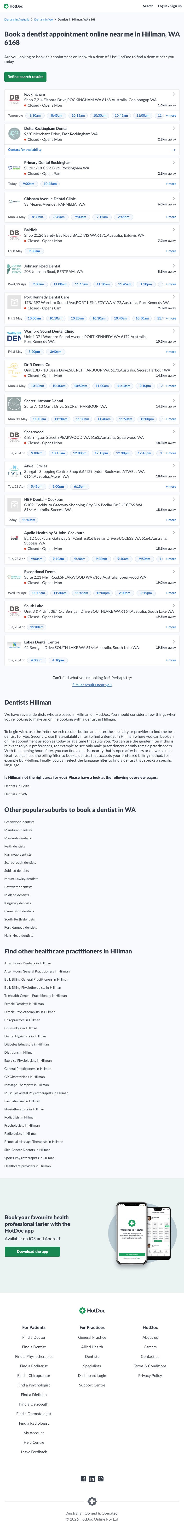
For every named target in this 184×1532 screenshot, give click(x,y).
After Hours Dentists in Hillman (27, 963)
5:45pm (36, 486)
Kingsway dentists (17, 903)
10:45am (121, 115)
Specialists (92, 1366)
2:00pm (124, 593)
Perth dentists (14, 846)
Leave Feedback (34, 1452)
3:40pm (56, 352)
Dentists (92, 1357)
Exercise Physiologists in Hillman (28, 1060)
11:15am (81, 284)
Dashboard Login (92, 1376)
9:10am (58, 559)
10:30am (99, 115)
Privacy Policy (150, 1376)
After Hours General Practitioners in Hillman (37, 971)
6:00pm (58, 486)
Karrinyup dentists (17, 854)
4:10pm (58, 660)
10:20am (77, 318)
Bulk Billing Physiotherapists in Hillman (32, 987)
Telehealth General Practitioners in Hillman (35, 996)
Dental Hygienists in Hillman (25, 1036)
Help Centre (34, 1442)
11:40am (104, 419)
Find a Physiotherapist (34, 1357)
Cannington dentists (19, 911)
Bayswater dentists (18, 887)
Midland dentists (16, 895)
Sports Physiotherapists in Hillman (29, 1158)
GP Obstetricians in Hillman (24, 1077)
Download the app (32, 1252)
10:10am (56, 318)
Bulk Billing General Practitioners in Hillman (36, 979)
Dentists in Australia (16, 19)
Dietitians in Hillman (19, 1052)
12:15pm (101, 453)
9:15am (102, 217)
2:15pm (146, 593)
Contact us (150, 1357)
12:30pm (123, 453)
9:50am (144, 559)
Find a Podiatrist (34, 1366)
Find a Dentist (34, 1347)
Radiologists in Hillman (21, 1133)
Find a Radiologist (34, 1423)
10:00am (34, 318)
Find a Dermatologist (34, 1414)
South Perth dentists (19, 919)
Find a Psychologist (33, 1385)
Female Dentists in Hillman (24, 1004)
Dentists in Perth (16, 786)
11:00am (143, 115)
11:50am (125, 419)
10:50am (142, 318)
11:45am (124, 284)
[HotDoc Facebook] (83, 1479)
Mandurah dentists (18, 830)
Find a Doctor (34, 1337)
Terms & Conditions (150, 1366)
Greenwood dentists (19, 822)
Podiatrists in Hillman (19, 1117)
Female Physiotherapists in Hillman (29, 1012)
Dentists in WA (43, 19)
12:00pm (147, 419)
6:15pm (80, 486)
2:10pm (145, 386)
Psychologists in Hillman (22, 1125)
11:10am (123, 386)
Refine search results (25, 77)
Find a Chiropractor (33, 1376)
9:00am (28, 184)
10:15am (78, 115)
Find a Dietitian (34, 1395)
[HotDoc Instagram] (100, 1479)
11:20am (61, 419)
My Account (33, 1433)
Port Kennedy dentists (20, 927)
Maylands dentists (17, 838)
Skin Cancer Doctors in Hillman (27, 1150)
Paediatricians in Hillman (22, 1101)
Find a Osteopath (33, 1404)
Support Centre (92, 1385)
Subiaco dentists (16, 871)
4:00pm (36, 660)
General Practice (92, 1337)
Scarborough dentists (20, 862)
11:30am (103, 284)
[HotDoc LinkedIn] (92, 1479)
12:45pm (144, 453)
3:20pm (34, 352)
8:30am (35, 115)
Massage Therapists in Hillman (26, 1085)
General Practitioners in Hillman (27, 1069)
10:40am (120, 318)
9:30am (34, 251)
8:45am (56, 115)
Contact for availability (92, 150)
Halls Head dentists (18, 935)
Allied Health (92, 1347)
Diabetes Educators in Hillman (26, 1044)
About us (150, 1337)
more (171, 115)
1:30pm (146, 284)
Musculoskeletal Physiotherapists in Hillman (36, 1093)
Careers (150, 1347)
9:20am (80, 559)
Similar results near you (92, 685)
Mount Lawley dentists (21, 879)
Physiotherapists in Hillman (24, 1109)
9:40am (123, 559)
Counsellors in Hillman (20, 1028)
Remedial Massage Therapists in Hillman (33, 1142)
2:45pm (123, 217)
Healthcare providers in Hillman (27, 1166)
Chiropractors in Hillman (22, 1020)
